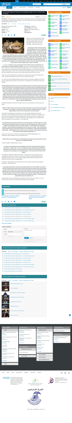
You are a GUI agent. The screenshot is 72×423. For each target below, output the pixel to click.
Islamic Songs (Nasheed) (65, 64)
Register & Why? (37, 4)
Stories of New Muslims (54, 26)
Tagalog (55, 1)
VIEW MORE (4, 360)
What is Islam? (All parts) (56, 76)
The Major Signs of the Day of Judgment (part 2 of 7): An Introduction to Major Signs (18, 209)
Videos (15, 7)
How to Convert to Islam (66, 19)
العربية (20, 1)
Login (31, 4)
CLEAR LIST (68, 341)
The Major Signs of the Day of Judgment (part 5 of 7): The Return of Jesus (16, 216)
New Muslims (54, 67)
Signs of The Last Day (14, 315)
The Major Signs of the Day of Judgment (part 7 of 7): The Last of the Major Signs (18, 220)
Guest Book (38, 7)
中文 (44, 1)
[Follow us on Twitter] (65, 372)
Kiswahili (61, 1)
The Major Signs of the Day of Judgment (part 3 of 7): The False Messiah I (16, 212)
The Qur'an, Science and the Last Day (17, 310)
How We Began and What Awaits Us (16, 283)
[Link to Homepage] (6, 4)
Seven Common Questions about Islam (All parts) (60, 89)
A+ (45, 16)
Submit (26, 237)
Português (40, 1)
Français (28, 1)
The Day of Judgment (14, 288)
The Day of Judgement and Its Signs (24, 23)
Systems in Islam (54, 35)
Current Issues (54, 32)
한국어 (65, 1)
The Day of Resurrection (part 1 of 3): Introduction (12, 268)
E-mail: (5, 234)
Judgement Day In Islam (14, 306)
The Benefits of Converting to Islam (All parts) (60, 82)
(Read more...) (4, 334)
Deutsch (32, 1)
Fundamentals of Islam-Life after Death (17, 297)
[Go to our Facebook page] (62, 372)
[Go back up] (70, 315)
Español (24, 1)
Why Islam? (53, 86)
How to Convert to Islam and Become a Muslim (59, 79)
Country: (5, 231)
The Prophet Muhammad (65, 29)
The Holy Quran (54, 29)
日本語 (47, 1)
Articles (9, 7)
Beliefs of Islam (54, 19)
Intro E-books (30, 7)
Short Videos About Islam (65, 68)
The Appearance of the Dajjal (15, 301)
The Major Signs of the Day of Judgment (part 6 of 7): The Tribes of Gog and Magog (37, 197)
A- (41, 16)
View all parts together (6, 223)
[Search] (61, 4)
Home (4, 7)
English (17, 1)
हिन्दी (58, 1)
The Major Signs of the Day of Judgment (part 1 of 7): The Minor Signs (16, 207)
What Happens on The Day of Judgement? (17, 292)
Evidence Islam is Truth (54, 16)
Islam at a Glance (22, 7)
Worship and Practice (53, 23)
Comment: (26, 228)
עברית (68, 1)
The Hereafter (14, 23)
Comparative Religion (65, 26)
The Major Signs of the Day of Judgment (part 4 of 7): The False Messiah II (10, 196)
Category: (4, 23)
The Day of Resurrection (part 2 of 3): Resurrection (12, 271)
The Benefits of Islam (65, 16)
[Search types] (66, 4)
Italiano (51, 1)
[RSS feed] (69, 372)
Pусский (36, 1)
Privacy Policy (32, 372)
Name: (5, 229)
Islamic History (65, 32)
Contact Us (64, 7)
